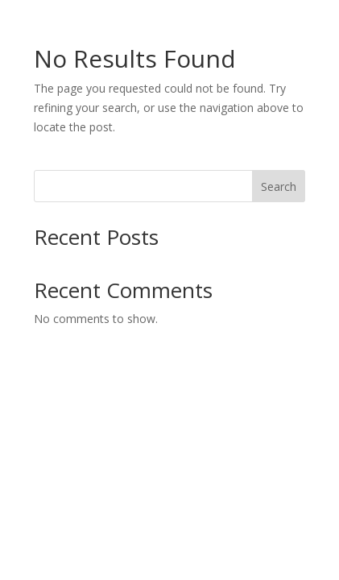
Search (278, 186)
